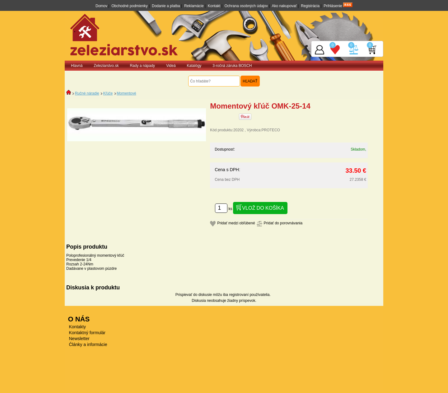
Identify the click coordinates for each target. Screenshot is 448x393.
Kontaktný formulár (87, 332)
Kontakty (77, 326)
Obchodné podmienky (129, 6)
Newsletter (79, 338)
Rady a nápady (142, 65)
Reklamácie (194, 6)
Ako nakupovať (284, 6)
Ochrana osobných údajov (246, 6)
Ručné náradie (87, 93)
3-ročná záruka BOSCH (232, 65)
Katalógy (194, 65)
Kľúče (108, 93)
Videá (170, 65)
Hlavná (76, 65)
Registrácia (310, 6)
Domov (101, 6)
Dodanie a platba (166, 6)
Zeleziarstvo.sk (106, 65)
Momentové (126, 93)
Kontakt (214, 6)
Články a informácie (88, 344)
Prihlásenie (333, 6)
